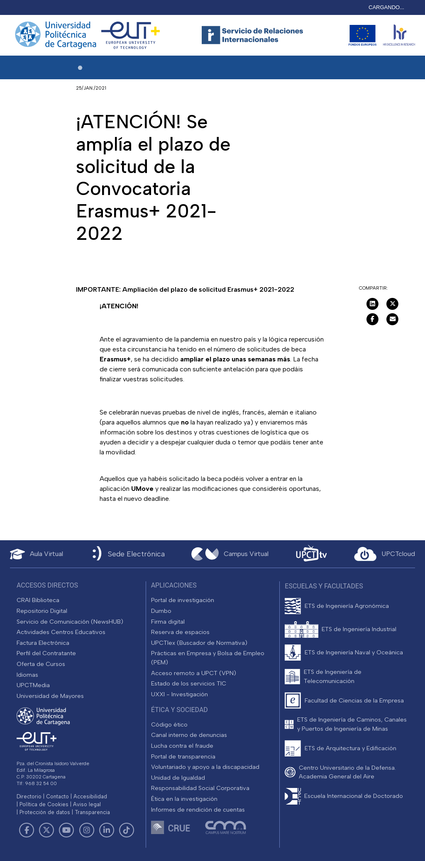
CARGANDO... (386, 7)
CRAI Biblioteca (38, 600)
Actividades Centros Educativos (61, 632)
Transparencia (92, 812)
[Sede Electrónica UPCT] (127, 554)
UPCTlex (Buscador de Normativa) (199, 642)
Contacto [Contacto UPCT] (57, 796)
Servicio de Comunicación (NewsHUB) (70, 621)
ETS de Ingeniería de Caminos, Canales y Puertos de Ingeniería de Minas (352, 724)
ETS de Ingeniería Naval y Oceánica (354, 652)
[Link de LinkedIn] (107, 830)
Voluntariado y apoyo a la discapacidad (205, 767)
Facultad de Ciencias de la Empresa (354, 700)
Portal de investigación (182, 600)
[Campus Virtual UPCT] (230, 554)
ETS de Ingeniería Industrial (359, 629)
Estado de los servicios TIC (188, 683)
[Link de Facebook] (27, 830)
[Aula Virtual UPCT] (36, 554)
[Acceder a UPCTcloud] (384, 554)
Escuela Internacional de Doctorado (353, 796)
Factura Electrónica (43, 642)
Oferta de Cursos (41, 664)
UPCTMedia (33, 685)
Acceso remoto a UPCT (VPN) (193, 673)
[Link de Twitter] (46, 830)
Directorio (29, 796)
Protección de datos (45, 812)
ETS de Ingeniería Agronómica (347, 606)
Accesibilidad (90, 796)
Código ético (169, 724)
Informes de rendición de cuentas (198, 809)
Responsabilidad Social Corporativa (200, 788)
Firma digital (168, 621)
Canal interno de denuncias (189, 735)
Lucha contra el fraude (182, 745)
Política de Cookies (44, 804)
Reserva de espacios (180, 632)
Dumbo (161, 611)
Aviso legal (87, 804)
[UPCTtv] (311, 554)
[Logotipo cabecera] (254, 35)
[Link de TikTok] (127, 830)
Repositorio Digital (42, 611)
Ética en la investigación (184, 798)
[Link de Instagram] (87, 830)
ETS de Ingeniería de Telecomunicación (332, 676)
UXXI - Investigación (179, 694)
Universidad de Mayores (50, 696)
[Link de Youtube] (66, 830)
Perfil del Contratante (46, 653)
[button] (80, 67)
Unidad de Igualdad (178, 777)
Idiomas (27, 674)
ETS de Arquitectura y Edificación (350, 748)
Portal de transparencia (183, 756)
